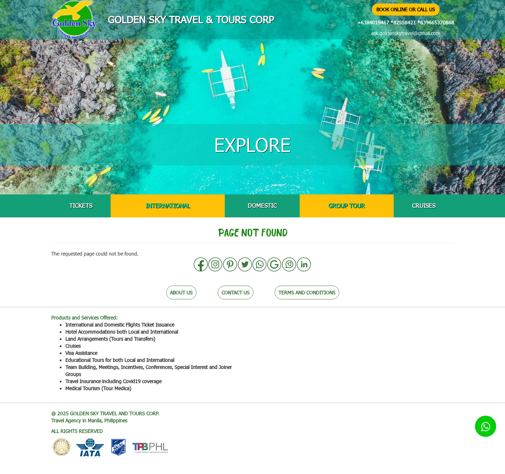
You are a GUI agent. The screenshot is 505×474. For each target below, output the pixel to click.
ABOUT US (181, 292)
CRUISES (423, 205)
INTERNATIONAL (168, 205)
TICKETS (80, 205)
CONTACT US (235, 292)
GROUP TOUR (346, 205)
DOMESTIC (262, 205)
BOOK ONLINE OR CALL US (405, 9)
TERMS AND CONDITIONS (306, 292)
